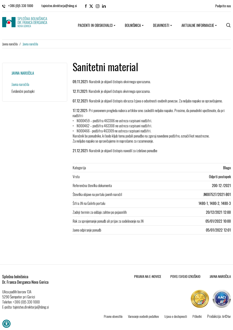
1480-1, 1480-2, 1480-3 (214, 203)
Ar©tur (226, 316)
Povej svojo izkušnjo (185, 276)
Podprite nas (223, 5)
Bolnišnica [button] (133, 25)
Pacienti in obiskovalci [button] (95, 25)
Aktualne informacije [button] (197, 25)
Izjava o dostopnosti (175, 316)
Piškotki (197, 316)
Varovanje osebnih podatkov (143, 316)
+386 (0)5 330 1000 (17, 5)
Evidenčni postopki (23, 91)
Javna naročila (10, 43)
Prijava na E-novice (147, 276)
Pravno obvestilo (113, 316)
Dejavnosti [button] (161, 25)
